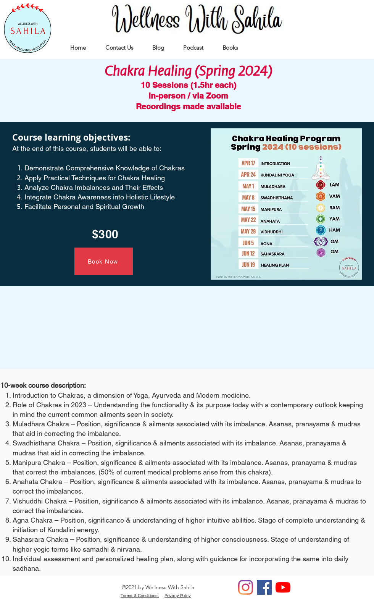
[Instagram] (245, 587)
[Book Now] (103, 261)
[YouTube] (283, 587)
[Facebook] (264, 587)
